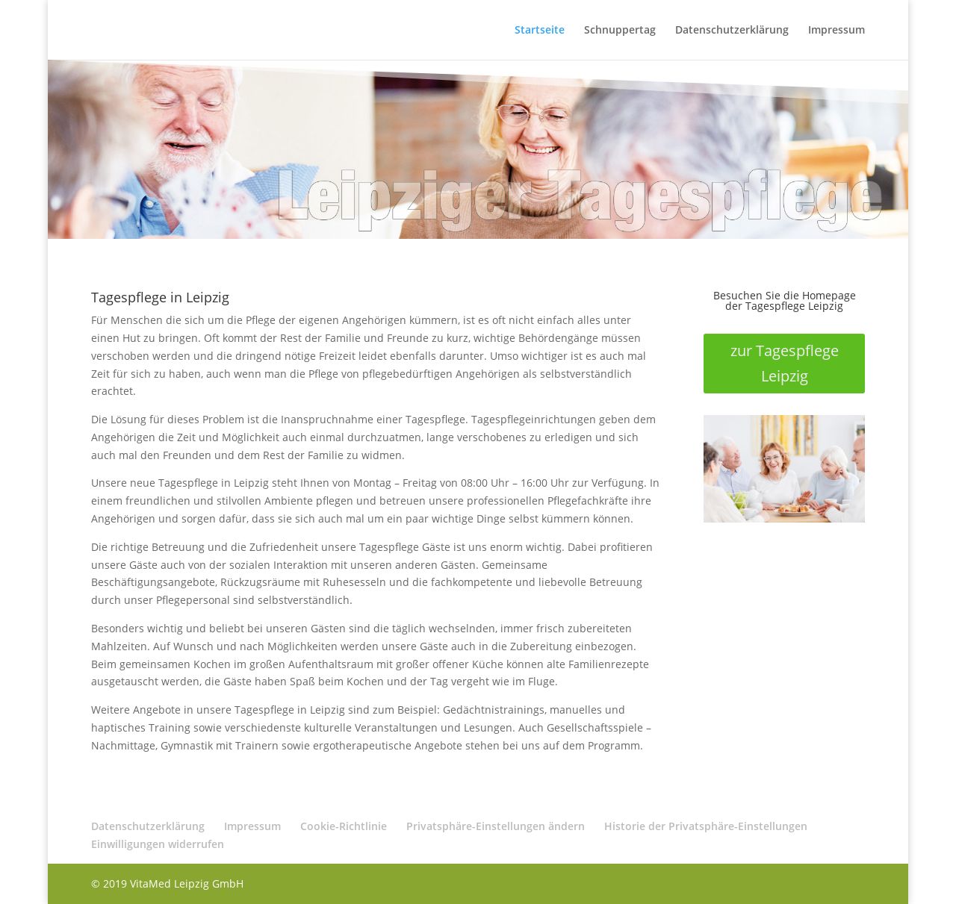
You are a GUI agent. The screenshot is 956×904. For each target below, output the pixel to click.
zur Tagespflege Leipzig (784, 363)
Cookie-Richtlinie (343, 826)
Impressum (836, 31)
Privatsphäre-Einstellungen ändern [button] (495, 826)
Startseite (540, 31)
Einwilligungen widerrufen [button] (157, 844)
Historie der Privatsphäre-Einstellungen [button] (705, 826)
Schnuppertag (620, 31)
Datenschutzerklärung (732, 31)
